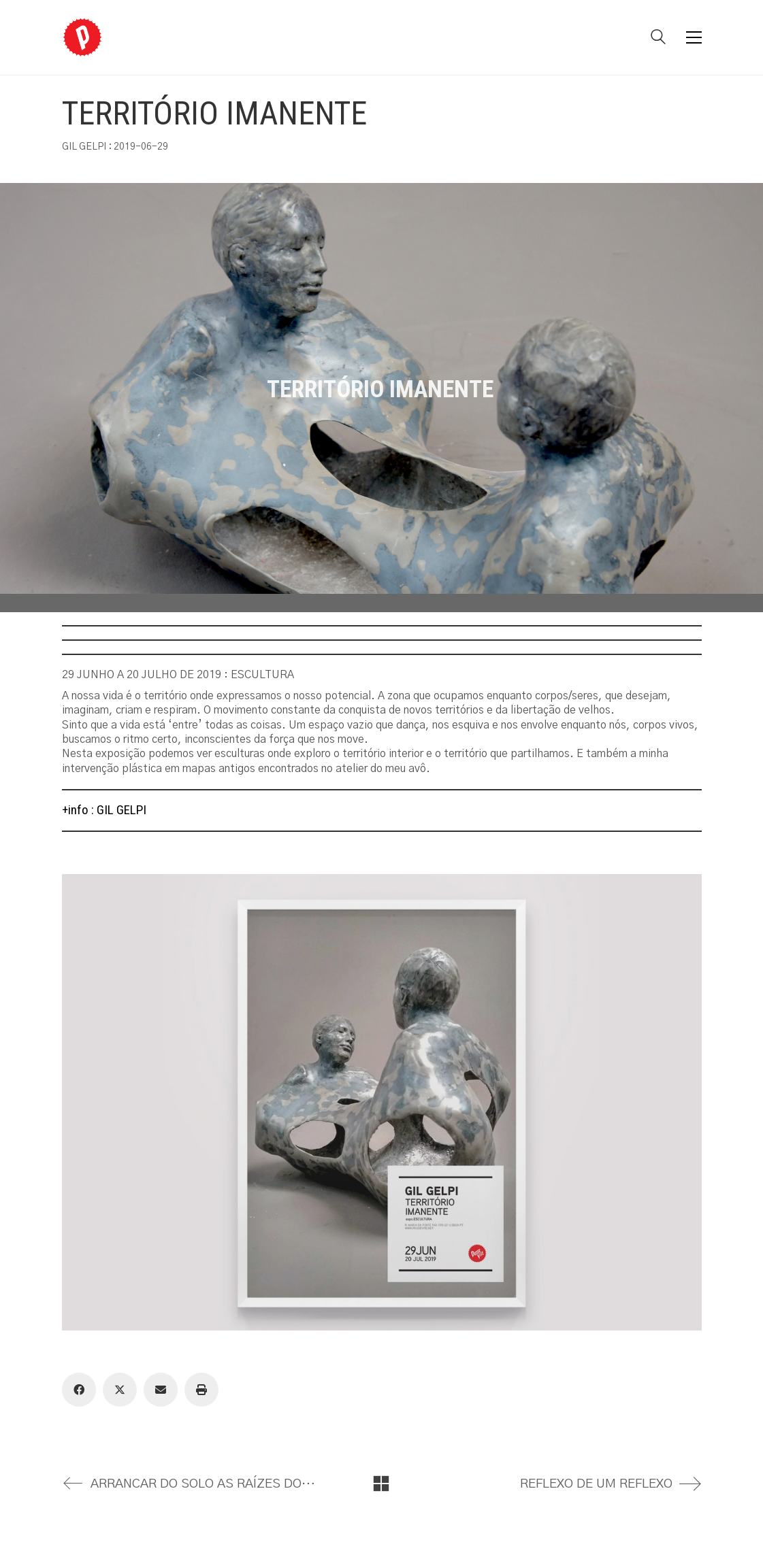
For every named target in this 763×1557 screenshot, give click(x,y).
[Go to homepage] (82, 37)
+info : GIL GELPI (104, 810)
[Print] (201, 1390)
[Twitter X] (120, 1390)
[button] (694, 37)
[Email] (161, 1390)
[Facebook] (79, 1390)
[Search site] (658, 38)
